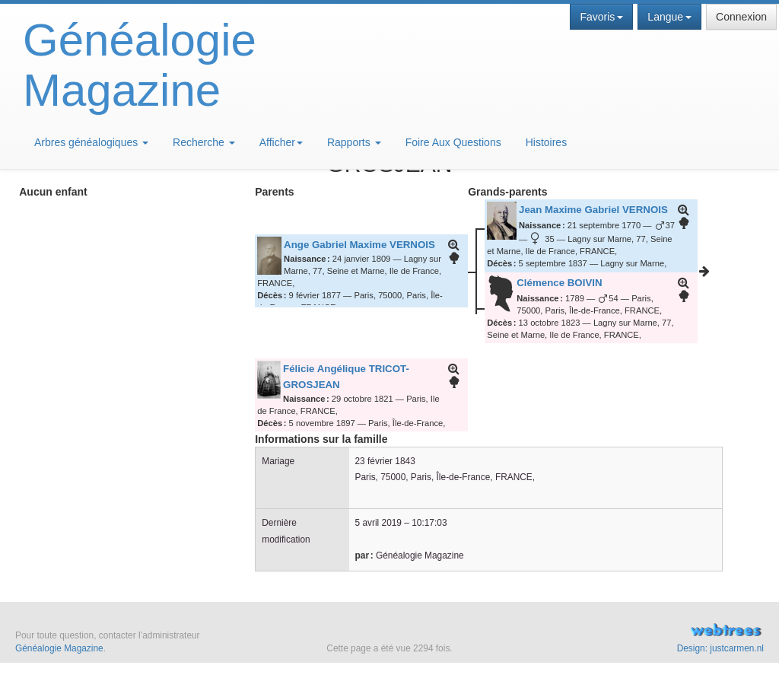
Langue (669, 17)
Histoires (546, 142)
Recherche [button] (204, 142)
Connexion (741, 17)
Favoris (601, 17)
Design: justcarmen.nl (720, 648)
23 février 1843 (385, 461)
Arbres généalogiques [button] (91, 142)
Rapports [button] (354, 142)
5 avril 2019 (378, 522)
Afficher (281, 142)
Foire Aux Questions (453, 142)
